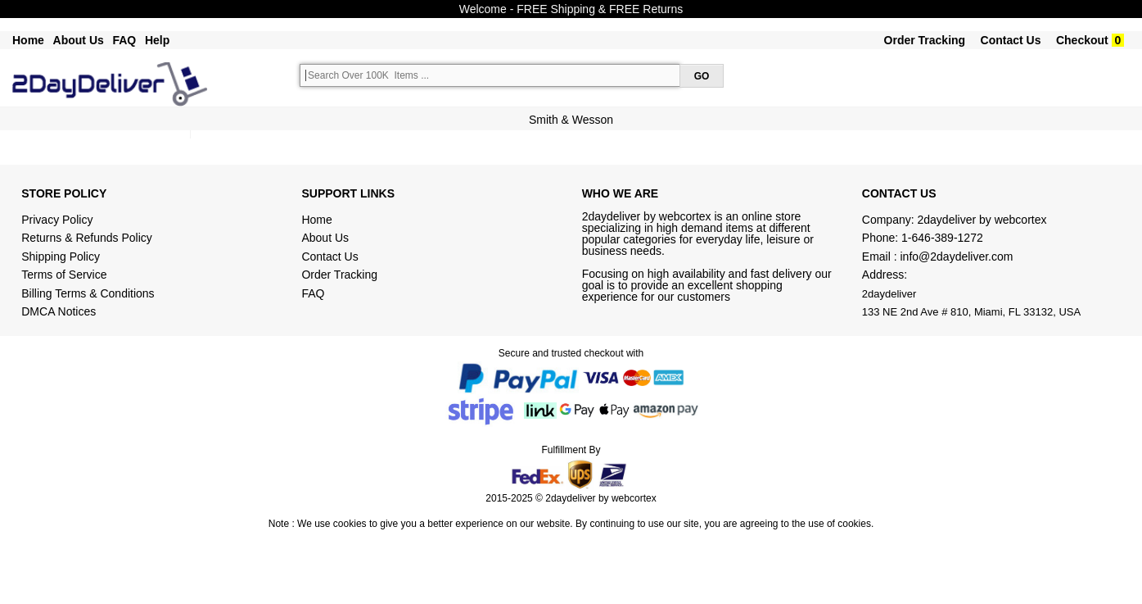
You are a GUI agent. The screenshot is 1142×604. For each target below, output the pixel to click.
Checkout (1082, 40)
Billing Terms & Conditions (87, 293)
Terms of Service (63, 274)
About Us (78, 40)
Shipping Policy (62, 256)
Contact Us (1011, 40)
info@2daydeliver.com (957, 256)
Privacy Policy (57, 219)
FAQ (124, 40)
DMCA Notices (58, 311)
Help (157, 40)
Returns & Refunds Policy (86, 237)
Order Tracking (925, 40)
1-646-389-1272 (942, 237)
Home (28, 40)
